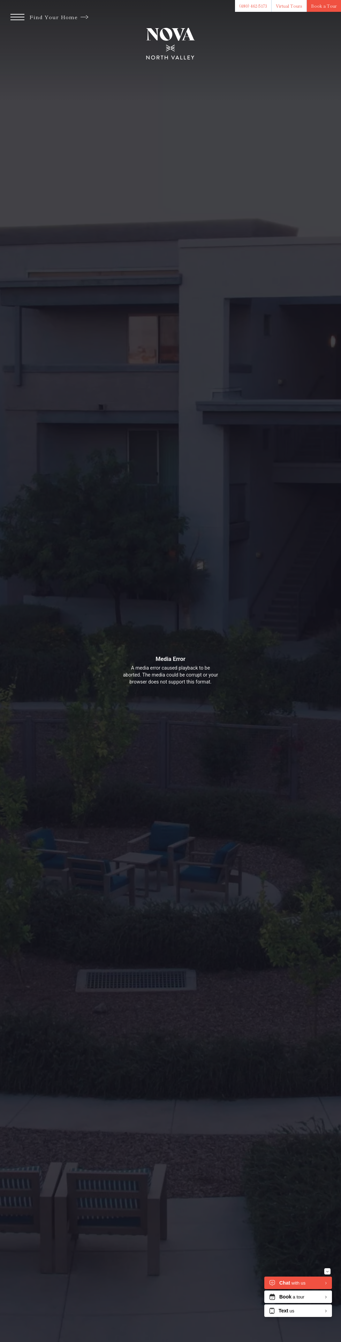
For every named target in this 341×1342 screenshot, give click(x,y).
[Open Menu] (17, 17)
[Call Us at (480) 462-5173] (253, 6)
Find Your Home (58, 17)
